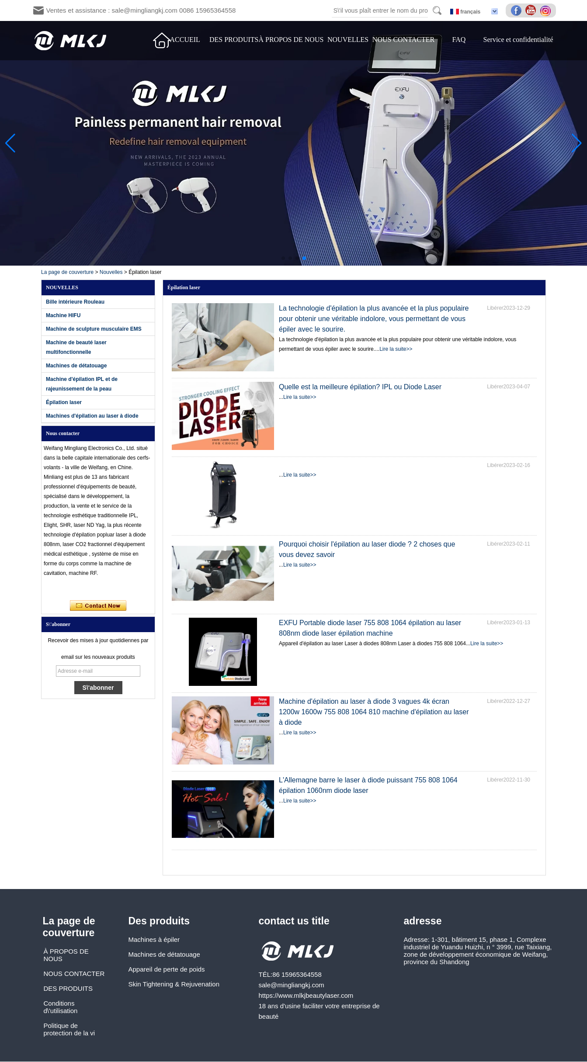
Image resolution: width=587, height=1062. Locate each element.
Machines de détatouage (76, 366)
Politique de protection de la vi (69, 1029)
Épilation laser (64, 402)
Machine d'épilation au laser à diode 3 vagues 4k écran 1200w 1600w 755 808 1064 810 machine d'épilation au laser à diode (374, 712)
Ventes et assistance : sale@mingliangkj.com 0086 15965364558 (141, 10)
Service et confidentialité (518, 39)
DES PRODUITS (233, 39)
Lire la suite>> (395, 349)
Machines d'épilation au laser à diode (92, 416)
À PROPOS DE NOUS (290, 39)
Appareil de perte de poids (167, 969)
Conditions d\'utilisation (61, 1007)
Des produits (159, 921)
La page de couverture (67, 272)
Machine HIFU (63, 315)
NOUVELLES (347, 39)
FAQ (458, 39)
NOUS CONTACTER (403, 39)
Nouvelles (111, 272)
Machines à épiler (154, 939)
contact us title (294, 921)
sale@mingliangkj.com (291, 985)
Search (437, 10)
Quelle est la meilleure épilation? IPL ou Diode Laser (360, 387)
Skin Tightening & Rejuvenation (174, 984)
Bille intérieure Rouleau (75, 302)
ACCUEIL (185, 39)
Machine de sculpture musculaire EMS (94, 329)
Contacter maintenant (98, 606)
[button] (283, 258)
